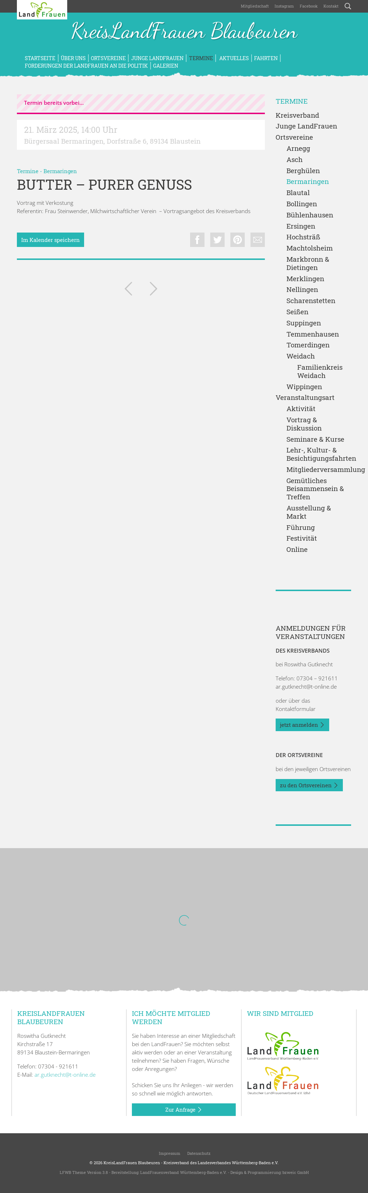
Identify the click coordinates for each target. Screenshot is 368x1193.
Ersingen (300, 226)
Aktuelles (233, 58)
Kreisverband (297, 115)
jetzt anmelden (302, 725)
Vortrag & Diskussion (304, 424)
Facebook (309, 6)
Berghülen (303, 171)
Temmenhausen (312, 334)
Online (297, 549)
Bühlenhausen (309, 215)
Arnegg (298, 148)
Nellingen (302, 289)
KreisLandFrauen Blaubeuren (184, 32)
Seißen (297, 312)
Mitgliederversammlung (318, 469)
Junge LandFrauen (157, 58)
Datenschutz (198, 1153)
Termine (201, 58)
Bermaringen (60, 171)
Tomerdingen (308, 345)
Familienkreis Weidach (319, 371)
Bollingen (301, 204)
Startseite (40, 58)
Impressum (169, 1153)
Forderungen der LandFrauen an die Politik (86, 65)
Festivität (301, 538)
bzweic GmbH (295, 1172)
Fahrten (266, 58)
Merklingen (305, 279)
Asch (294, 160)
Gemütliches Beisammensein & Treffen (315, 489)
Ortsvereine (108, 58)
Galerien (165, 65)
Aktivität (301, 409)
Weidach (300, 356)
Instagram (284, 6)
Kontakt (331, 6)
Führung (300, 527)
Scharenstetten (310, 301)
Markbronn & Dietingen (307, 263)
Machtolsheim (309, 248)
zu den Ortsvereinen (309, 785)
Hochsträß (303, 237)
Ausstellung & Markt (308, 512)
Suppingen (303, 323)
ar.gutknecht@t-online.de (306, 686)
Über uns (73, 58)
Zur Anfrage (183, 1110)
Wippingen (304, 387)
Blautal (298, 193)
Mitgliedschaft (255, 6)
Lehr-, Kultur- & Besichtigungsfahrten (318, 454)
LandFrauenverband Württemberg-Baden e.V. (183, 1172)
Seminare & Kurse (315, 439)
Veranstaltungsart (305, 397)
